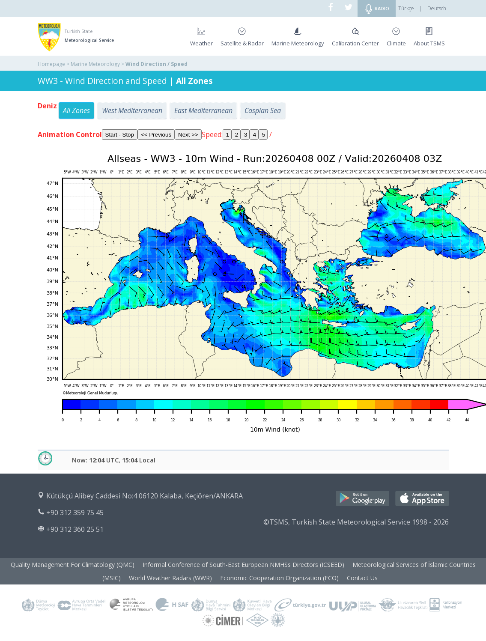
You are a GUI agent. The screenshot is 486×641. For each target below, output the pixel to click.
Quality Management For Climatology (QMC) (72, 565)
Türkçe (406, 8)
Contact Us (362, 578)
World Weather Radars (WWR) (170, 578)
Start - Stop (119, 134)
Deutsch (436, 8)
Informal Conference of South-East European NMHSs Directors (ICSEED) (243, 565)
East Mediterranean (203, 110)
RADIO (376, 9)
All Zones (76, 110)
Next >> (188, 134)
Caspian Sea (262, 110)
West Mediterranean (132, 110)
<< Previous (156, 134)
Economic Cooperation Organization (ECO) (279, 578)
